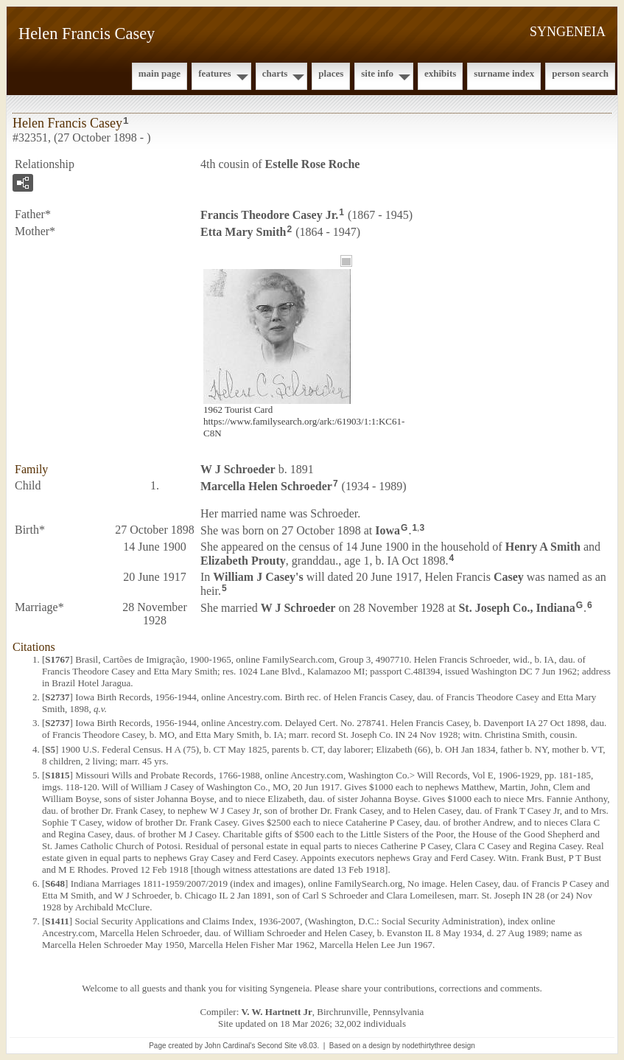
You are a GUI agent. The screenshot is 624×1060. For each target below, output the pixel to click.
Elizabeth (243, 560)
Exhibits (440, 73)
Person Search (580, 73)
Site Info (377, 73)
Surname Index (504, 73)
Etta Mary (243, 232)
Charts (275, 73)
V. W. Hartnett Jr (277, 1011)
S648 (55, 883)
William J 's (258, 577)
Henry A (543, 546)
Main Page (159, 73)
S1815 (57, 775)
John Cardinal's (230, 1046)
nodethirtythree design (438, 1046)
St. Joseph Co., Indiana (516, 608)
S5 (50, 749)
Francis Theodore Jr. (269, 215)
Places (330, 73)
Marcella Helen (266, 485)
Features (214, 73)
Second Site (277, 1046)
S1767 (57, 659)
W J (238, 469)
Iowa (387, 530)
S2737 (57, 696)
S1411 (57, 921)
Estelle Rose (312, 164)
